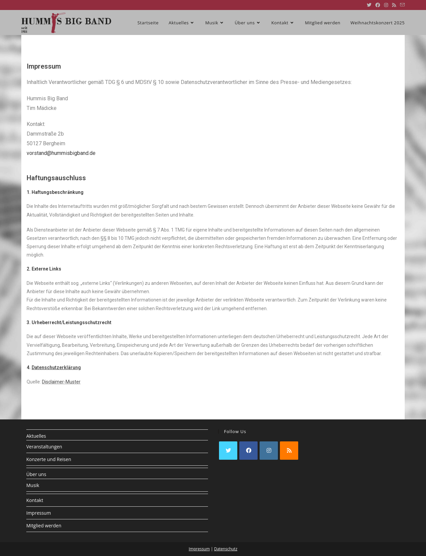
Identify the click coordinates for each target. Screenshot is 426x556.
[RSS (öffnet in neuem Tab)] (394, 5)
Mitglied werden (43, 525)
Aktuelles (36, 436)
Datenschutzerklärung (56, 367)
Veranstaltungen (44, 446)
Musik (32, 485)
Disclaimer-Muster (61, 381)
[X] (228, 450)
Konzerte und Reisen (48, 459)
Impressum (38, 513)
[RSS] (289, 450)
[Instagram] (269, 450)
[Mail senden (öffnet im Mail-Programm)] (401, 5)
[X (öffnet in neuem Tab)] (369, 5)
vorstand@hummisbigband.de (61, 153)
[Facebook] (248, 450)
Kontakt (34, 500)
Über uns (36, 474)
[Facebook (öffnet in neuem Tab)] (377, 5)
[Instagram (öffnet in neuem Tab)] (386, 5)
